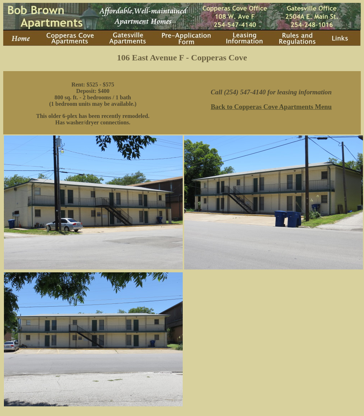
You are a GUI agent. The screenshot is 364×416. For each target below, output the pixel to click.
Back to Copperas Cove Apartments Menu (271, 106)
